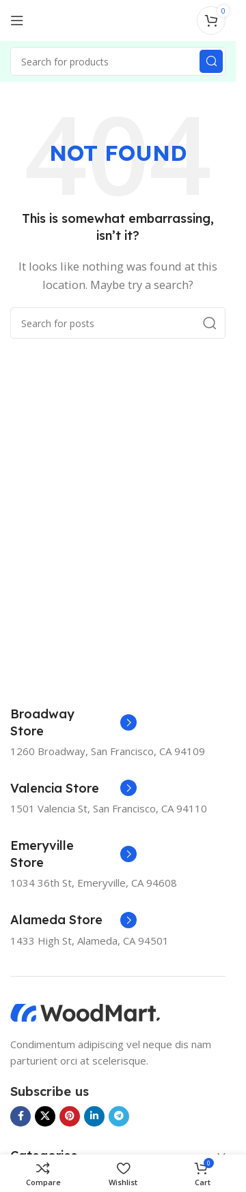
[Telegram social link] (119, 1116)
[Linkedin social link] (94, 1116)
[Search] (118, 61)
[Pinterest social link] (69, 1116)
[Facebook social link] (20, 1116)
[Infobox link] (73, 722)
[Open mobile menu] (17, 20)
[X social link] (45, 1116)
